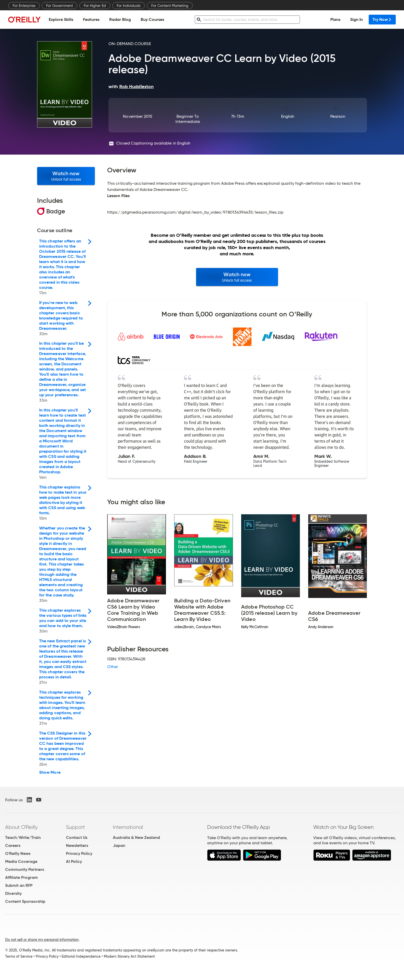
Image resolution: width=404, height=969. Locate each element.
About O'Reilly (21, 827)
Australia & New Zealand (136, 837)
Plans (335, 19)
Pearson (338, 116)
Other (112, 666)
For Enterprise (24, 5)
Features (91, 19)
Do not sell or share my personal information (42, 939)
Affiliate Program (21, 877)
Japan (119, 845)
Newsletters (77, 845)
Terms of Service (18, 956)
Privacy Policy (79, 853)
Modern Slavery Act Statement (129, 956)
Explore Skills (61, 19)
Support (75, 827)
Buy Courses (152, 19)
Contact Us (76, 837)
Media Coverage (21, 861)
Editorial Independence (81, 956)
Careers (12, 845)
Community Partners (24, 869)
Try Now (382, 19)
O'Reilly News (17, 853)
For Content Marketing (169, 5)
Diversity (13, 893)
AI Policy (74, 861)
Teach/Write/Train (23, 837)
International (128, 827)
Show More (50, 772)
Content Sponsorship (25, 901)
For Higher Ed (95, 5)
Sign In (356, 19)
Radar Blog (120, 19)
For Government (59, 5)
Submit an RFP (18, 885)
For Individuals (128, 5)
